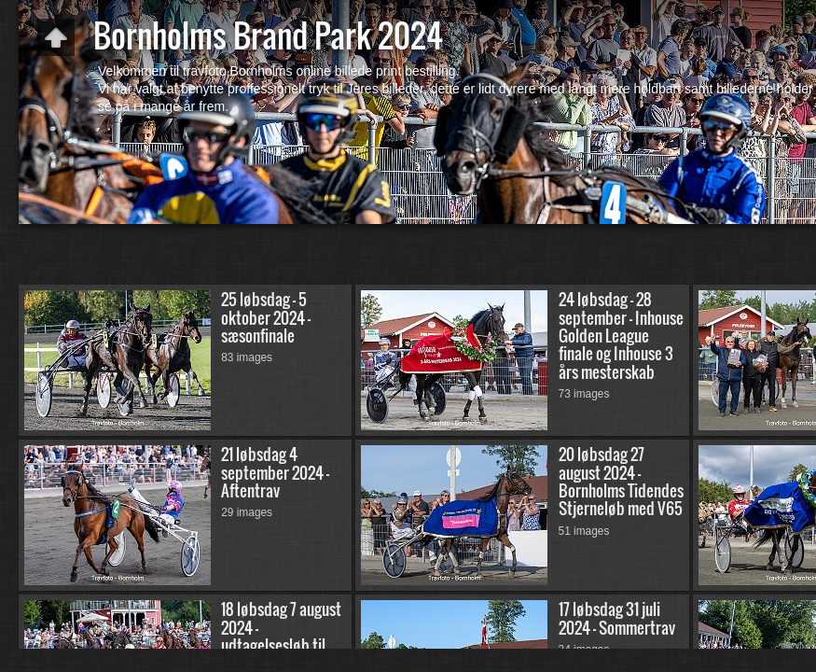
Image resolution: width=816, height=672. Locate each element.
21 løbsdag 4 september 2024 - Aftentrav (275, 472)
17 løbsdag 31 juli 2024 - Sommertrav (617, 617)
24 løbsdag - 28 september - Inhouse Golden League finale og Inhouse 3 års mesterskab (621, 335)
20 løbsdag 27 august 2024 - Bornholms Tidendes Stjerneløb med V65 (621, 481)
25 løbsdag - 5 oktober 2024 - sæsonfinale (266, 317)
